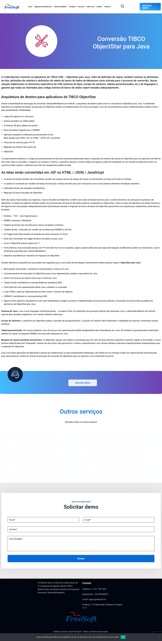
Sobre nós (90, 7)
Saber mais (113, 445)
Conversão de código (36, 462)
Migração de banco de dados (124, 437)
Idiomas (107, 7)
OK (123, 637)
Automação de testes (119, 462)
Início (30, 7)
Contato (99, 7)
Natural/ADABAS (60, 7)
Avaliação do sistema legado (41, 437)
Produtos (72, 7)
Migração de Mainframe (43, 7)
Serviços (81, 7)
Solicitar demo (147, 6)
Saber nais (30, 445)
